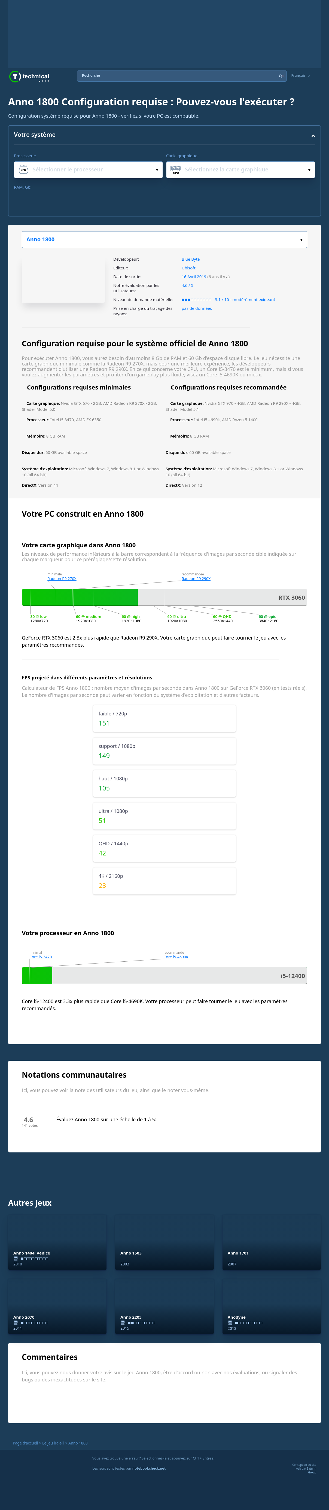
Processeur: (25, 155)
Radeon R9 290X (196, 578)
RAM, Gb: (23, 187)
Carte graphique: (182, 155)
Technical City (29, 76)
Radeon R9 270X (61, 578)
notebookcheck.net (149, 1468)
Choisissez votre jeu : (301, 240)
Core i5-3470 (40, 956)
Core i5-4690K (175, 956)
